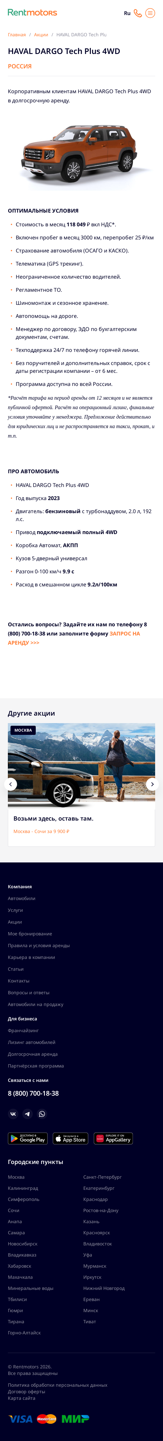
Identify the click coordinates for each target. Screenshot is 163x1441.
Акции (15, 922)
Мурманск (94, 1266)
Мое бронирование (30, 933)
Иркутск (92, 1277)
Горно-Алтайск (24, 1332)
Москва (16, 1177)
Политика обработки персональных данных (57, 1385)
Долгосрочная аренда (33, 1054)
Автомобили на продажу (35, 1004)
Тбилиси (17, 1299)
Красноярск (96, 1232)
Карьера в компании (31, 957)
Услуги (15, 910)
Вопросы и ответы (29, 992)
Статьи (16, 969)
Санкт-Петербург (102, 1177)
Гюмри (15, 1310)
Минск (90, 1310)
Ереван (91, 1299)
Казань (91, 1221)
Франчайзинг (23, 1030)
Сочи (13, 1210)
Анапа (15, 1221)
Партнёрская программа (36, 1066)
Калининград (23, 1188)
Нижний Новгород (104, 1288)
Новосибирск (22, 1244)
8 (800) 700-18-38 (33, 1093)
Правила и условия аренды (39, 945)
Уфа (87, 1255)
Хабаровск (19, 1266)
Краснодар (95, 1199)
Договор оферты (26, 1391)
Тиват (89, 1321)
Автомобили (21, 898)
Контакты (19, 981)
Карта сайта (21, 1398)
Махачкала (20, 1277)
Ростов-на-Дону (100, 1210)
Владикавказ (22, 1255)
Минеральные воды (30, 1288)
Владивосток (97, 1244)
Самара (16, 1232)
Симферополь (23, 1199)
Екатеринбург (98, 1188)
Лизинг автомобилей (31, 1042)
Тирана (16, 1321)
